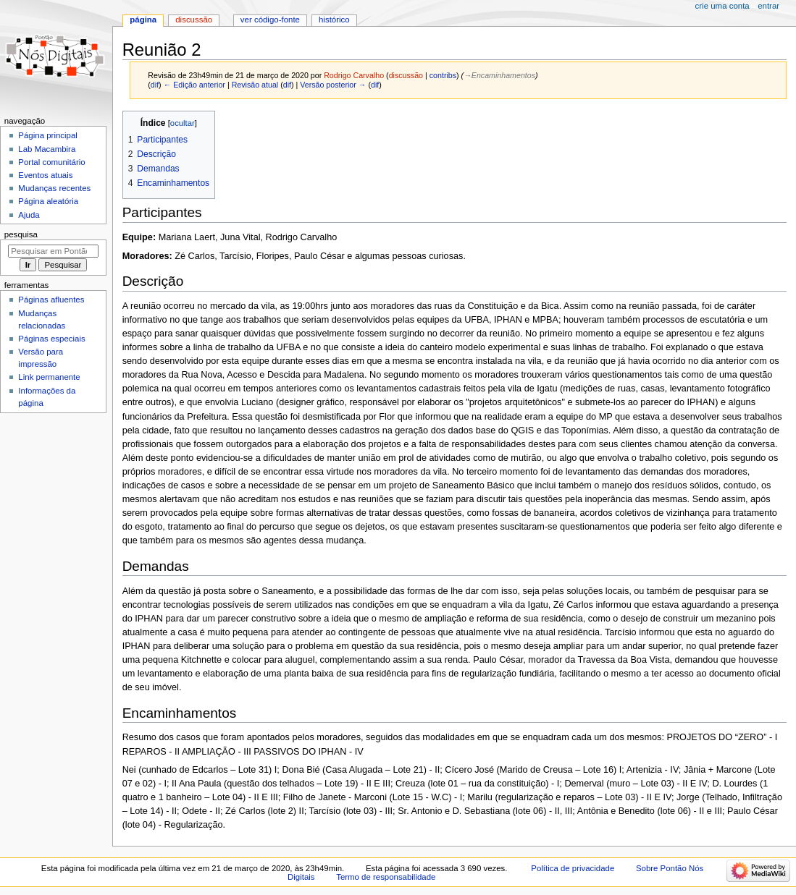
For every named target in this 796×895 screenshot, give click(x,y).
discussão (406, 75)
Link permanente (49, 377)
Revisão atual (255, 84)
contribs (443, 75)
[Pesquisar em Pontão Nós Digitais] (53, 251)
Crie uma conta (722, 5)
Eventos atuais (45, 175)
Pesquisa (21, 234)
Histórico (334, 19)
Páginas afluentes (51, 299)
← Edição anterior (194, 84)
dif (155, 84)
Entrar (768, 5)
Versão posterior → (333, 84)
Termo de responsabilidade (385, 877)
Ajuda (28, 215)
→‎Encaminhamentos (499, 75)
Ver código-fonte (270, 19)
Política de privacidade (572, 868)
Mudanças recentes (54, 188)
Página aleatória (48, 201)
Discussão (193, 19)
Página (143, 19)
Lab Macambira (46, 149)
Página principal (47, 135)
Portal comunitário (51, 162)
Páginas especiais (51, 338)
